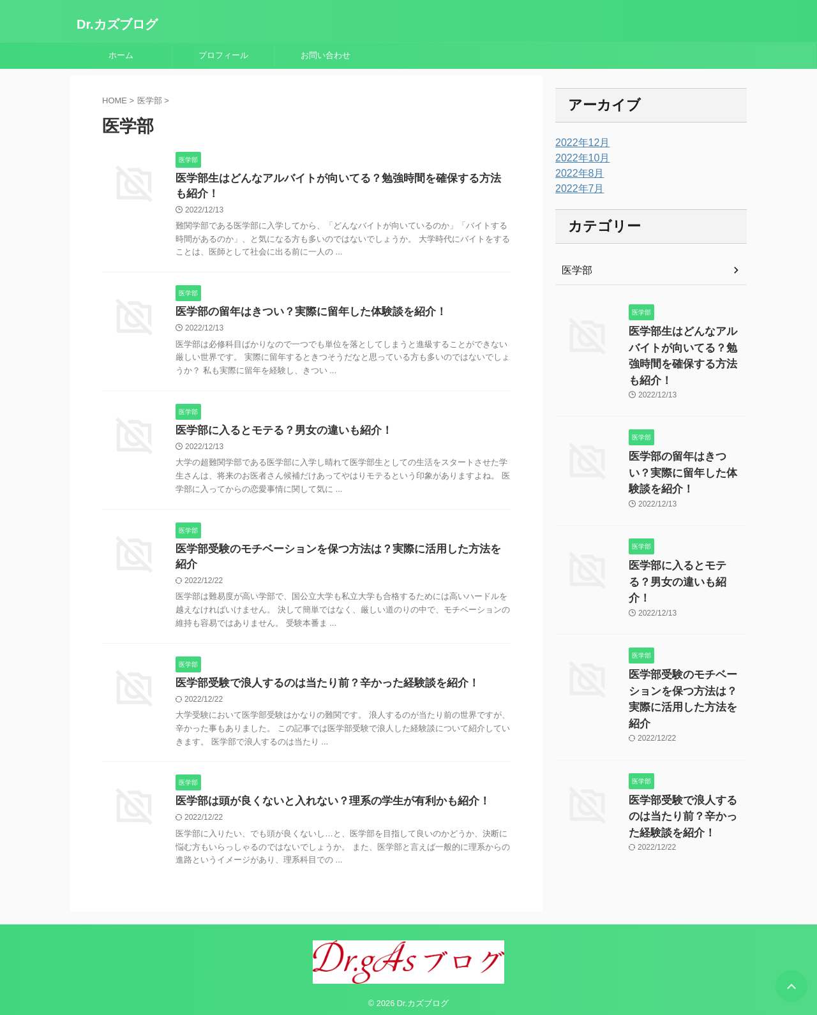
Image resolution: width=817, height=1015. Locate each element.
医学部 (575, 270)
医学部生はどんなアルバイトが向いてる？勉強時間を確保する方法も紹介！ (687, 344)
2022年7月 (576, 189)
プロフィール (223, 55)
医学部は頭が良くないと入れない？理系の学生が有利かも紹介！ (324, 794)
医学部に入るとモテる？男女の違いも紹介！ (278, 434)
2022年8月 (576, 173)
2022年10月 (579, 158)
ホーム (121, 55)
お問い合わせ (325, 55)
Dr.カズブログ (117, 24)
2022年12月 (579, 143)
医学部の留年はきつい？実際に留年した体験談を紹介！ (303, 314)
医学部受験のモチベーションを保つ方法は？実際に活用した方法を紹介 (339, 554)
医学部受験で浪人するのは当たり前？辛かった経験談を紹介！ (318, 674)
